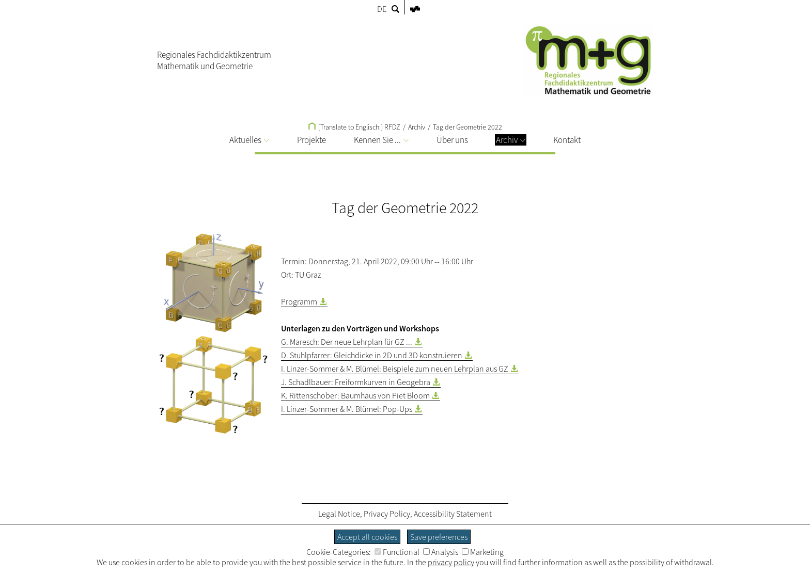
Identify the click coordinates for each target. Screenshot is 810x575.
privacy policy (451, 562)
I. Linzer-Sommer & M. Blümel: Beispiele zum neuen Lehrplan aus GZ (394, 368)
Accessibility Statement (453, 513)
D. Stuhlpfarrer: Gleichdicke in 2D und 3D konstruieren (371, 355)
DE (381, 9)
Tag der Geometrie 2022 (467, 127)
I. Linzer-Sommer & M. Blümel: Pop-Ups (346, 409)
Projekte (311, 140)
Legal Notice (339, 513)
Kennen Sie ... (381, 140)
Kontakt (567, 140)
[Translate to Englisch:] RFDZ (354, 127)
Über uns (452, 140)
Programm (299, 301)
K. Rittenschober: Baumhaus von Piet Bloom (355, 395)
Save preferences (439, 537)
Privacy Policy (387, 513)
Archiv (510, 140)
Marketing (483, 552)
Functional (397, 552)
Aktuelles (249, 140)
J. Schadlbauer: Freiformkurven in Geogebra (355, 382)
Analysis (440, 552)
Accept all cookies (367, 537)
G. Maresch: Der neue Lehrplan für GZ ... (346, 342)
